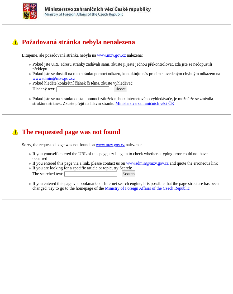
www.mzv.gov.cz (111, 55)
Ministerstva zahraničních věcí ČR (145, 103)
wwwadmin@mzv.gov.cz (53, 78)
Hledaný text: (43, 89)
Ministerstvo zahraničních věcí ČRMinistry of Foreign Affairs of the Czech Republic (127, 12)
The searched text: (47, 174)
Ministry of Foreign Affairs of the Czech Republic (147, 188)
